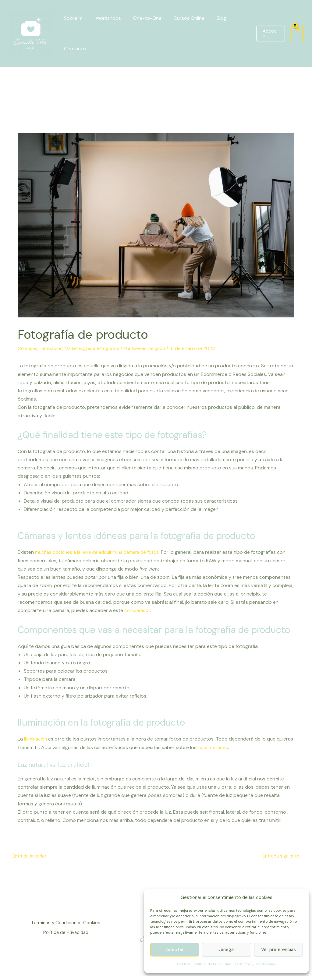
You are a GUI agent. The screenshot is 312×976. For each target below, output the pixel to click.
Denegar (226, 949)
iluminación (36, 738)
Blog (210, 18)
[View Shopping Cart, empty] (297, 33)
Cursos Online (180, 18)
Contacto (74, 48)
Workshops (104, 18)
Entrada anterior (28, 855)
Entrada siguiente (282, 855)
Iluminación (53, 348)
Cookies (184, 964)
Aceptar (174, 949)
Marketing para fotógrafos (96, 348)
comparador (138, 610)
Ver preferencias (278, 949)
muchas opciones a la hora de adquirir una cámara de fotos (101, 552)
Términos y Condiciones (255, 964)
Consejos (28, 348)
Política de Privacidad (213, 964)
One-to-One (141, 18)
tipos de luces (231, 747)
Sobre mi (72, 18)
